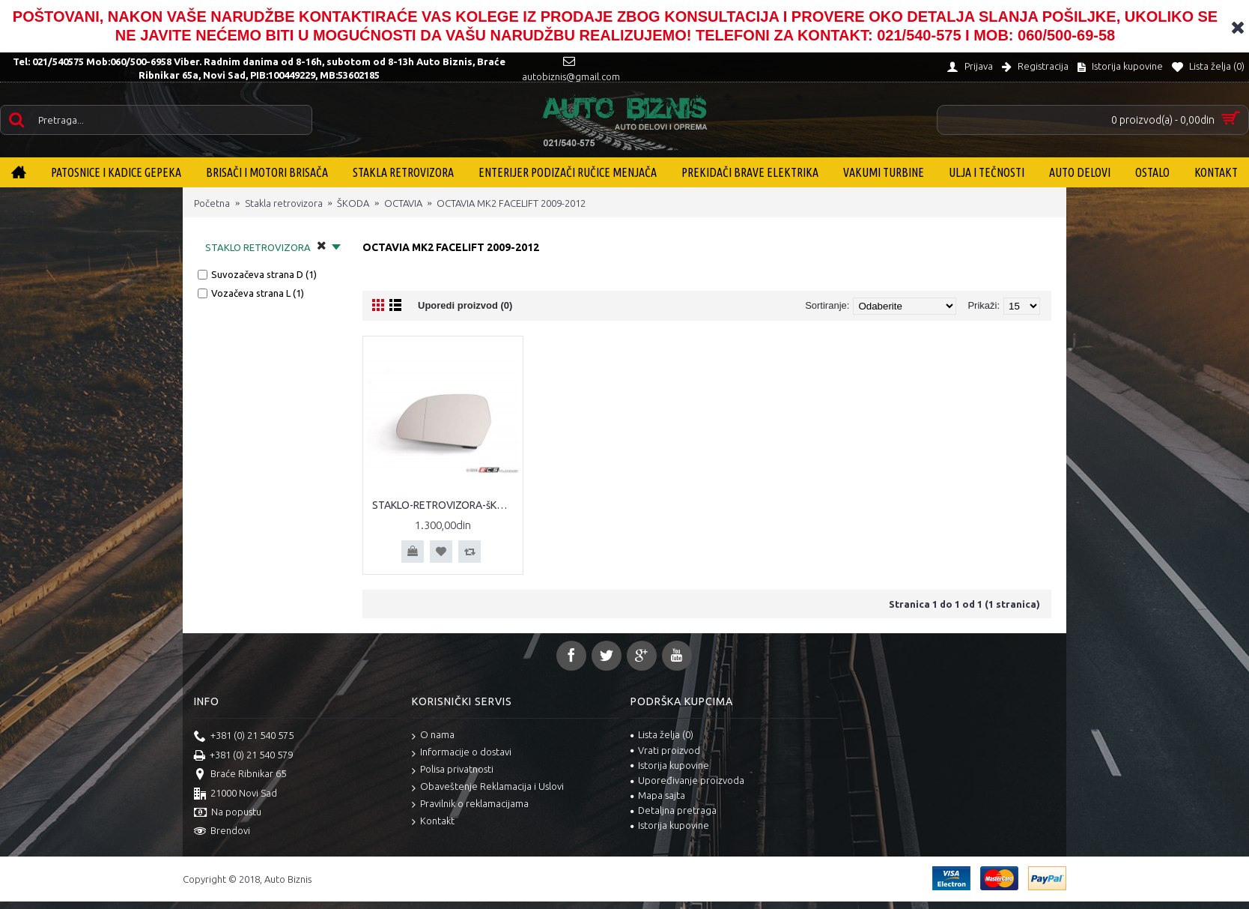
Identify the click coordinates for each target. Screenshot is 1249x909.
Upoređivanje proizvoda (687, 780)
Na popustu (227, 813)
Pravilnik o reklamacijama (470, 804)
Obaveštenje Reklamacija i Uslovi (488, 787)
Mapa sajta (657, 795)
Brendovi (222, 832)
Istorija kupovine (669, 765)
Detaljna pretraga (673, 810)
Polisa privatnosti (452, 770)
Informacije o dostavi (461, 752)
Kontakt (433, 821)
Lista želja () (661, 734)
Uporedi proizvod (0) (465, 305)
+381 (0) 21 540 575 (244, 736)
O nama (433, 735)
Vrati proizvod (665, 750)
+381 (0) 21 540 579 (243, 756)
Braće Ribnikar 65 (240, 775)
